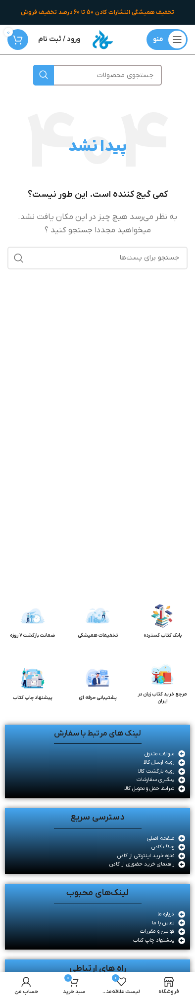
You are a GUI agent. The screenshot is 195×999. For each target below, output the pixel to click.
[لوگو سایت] (102, 39)
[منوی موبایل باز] (167, 39)
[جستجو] (97, 75)
